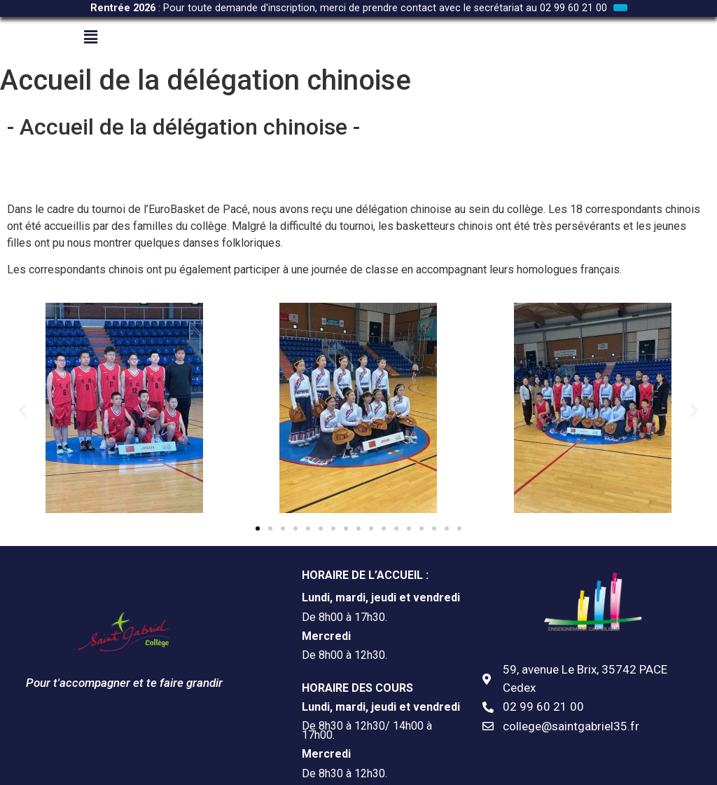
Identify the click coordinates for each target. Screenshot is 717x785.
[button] (23, 393)
